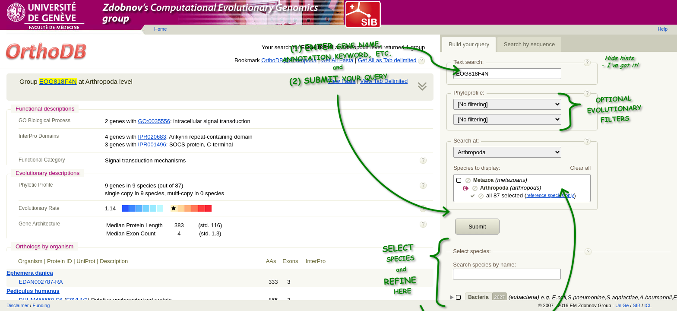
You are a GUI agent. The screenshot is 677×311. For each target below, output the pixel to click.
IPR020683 (152, 136)
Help (663, 29)
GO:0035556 (154, 121)
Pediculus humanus (33, 291)
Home (160, 29)
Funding (41, 305)
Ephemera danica (29, 273)
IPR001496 (152, 144)
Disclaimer (17, 305)
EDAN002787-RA (41, 282)
